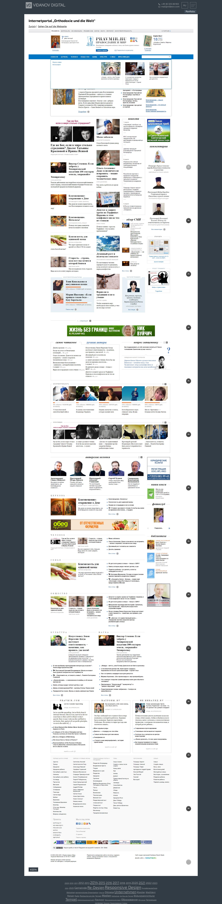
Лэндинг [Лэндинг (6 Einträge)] (99, 899)
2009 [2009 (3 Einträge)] (67, 883)
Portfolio (190, 11)
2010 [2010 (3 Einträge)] (72, 883)
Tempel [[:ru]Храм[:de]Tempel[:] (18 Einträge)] (71, 899)
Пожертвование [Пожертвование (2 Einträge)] (116, 903)
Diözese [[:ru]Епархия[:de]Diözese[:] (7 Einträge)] (109, 892)
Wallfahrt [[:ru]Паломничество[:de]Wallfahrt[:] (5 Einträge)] (151, 892)
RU (184, 5)
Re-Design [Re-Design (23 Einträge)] (95, 887)
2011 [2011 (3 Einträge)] (76, 883)
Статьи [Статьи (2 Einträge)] (124, 903)
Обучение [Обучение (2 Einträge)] (141, 900)
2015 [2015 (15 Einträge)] (101, 882)
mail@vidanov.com (170, 6)
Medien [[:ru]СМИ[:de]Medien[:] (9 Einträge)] (106, 895)
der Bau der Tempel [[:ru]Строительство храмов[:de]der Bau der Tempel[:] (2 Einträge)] (126, 896)
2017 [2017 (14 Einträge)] (116, 882)
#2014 (33, 869)
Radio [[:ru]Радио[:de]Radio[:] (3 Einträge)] (77, 896)
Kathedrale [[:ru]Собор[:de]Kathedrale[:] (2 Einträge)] (115, 896)
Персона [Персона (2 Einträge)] (106, 903)
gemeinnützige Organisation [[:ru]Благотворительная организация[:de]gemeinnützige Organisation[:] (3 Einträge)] (86, 892)
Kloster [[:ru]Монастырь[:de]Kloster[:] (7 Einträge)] (141, 892)
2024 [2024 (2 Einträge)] (67, 888)
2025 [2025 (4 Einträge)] (71, 888)
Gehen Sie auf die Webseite (52, 26)
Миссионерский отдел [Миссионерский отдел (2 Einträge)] (113, 900)
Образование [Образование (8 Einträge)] (129, 899)
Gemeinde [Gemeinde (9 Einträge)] (80, 887)
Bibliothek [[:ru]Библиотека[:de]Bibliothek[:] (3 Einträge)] (71, 892)
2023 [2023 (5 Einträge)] (154, 883)
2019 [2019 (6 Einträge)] (128, 882)
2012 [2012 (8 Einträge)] (81, 882)
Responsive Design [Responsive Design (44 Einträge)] (123, 887)
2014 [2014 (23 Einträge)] (94, 882)
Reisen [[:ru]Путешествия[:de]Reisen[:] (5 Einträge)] (70, 895)
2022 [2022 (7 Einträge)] (149, 882)
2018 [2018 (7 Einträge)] (122, 882)
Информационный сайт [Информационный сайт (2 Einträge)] (85, 900)
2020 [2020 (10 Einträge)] (134, 882)
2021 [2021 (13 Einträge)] (142, 882)
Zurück (32, 26)
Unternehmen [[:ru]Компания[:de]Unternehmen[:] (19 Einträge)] (125, 892)
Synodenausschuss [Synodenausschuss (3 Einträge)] (149, 888)
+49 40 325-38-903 (170, 4)
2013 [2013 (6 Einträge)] (86, 882)
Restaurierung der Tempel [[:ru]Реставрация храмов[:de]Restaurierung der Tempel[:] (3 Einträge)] (90, 896)
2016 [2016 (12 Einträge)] (109, 882)
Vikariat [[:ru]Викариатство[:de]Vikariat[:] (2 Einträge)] (101, 892)
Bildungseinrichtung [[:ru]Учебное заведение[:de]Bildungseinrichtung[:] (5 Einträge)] (144, 895)
